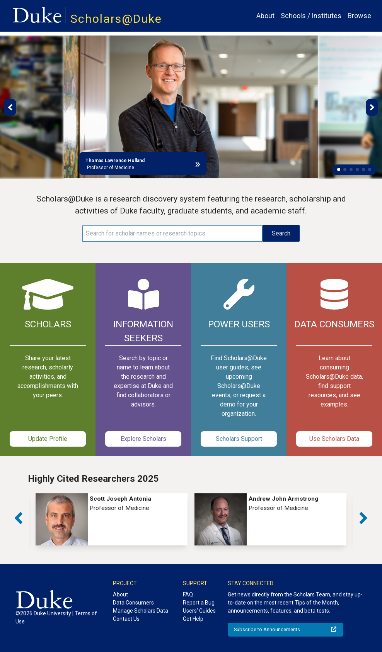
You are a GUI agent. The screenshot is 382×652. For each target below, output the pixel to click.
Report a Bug (199, 603)
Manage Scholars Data (140, 611)
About (265, 16)
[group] (112, 519)
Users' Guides (199, 611)
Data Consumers (133, 603)
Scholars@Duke (116, 18)
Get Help (193, 619)
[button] (338, 169)
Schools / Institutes (311, 16)
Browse (359, 16)
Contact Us (126, 619)
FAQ (188, 594)
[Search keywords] (172, 233)
